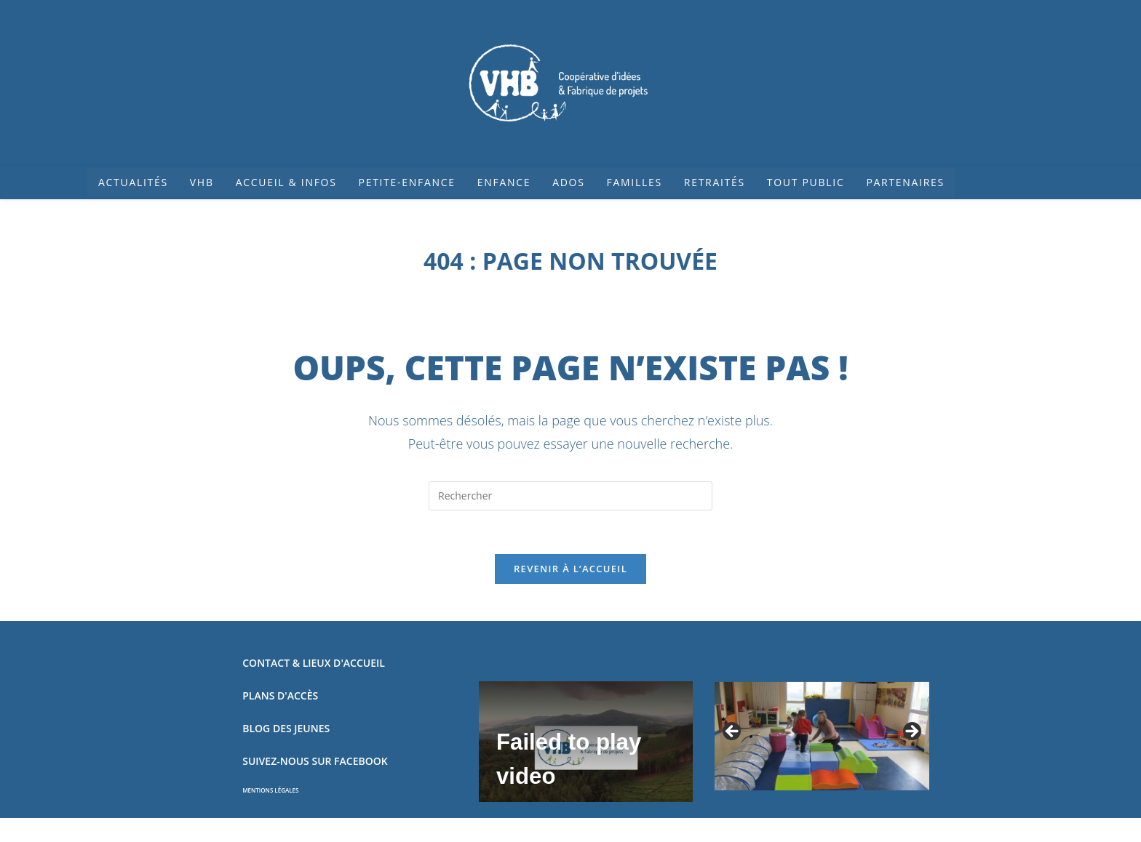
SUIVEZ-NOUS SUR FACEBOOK (314, 762)
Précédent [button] (733, 733)
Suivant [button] (911, 733)
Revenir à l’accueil (570, 569)
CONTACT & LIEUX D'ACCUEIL (313, 663)
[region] (822, 737)
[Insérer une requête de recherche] (570, 495)
